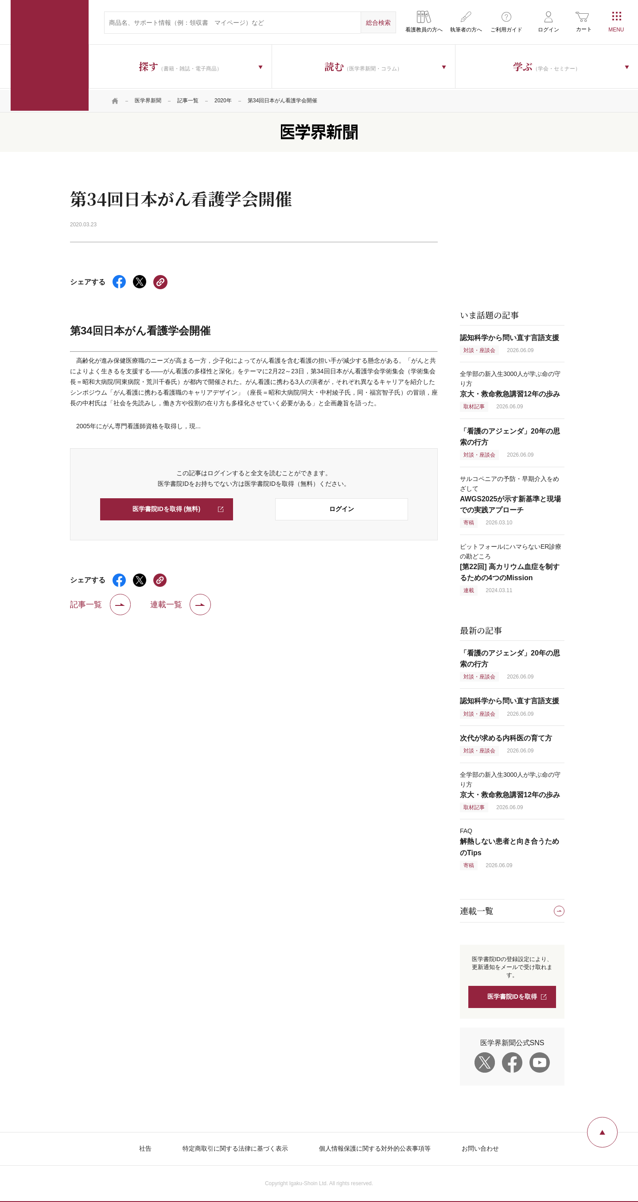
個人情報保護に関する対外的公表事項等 (375, 1147)
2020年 (223, 100)
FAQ (509, 840)
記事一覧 (187, 100)
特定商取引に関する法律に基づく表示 (235, 1147)
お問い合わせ (480, 1147)
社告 (145, 1147)
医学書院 (50, 55)
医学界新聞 (148, 100)
